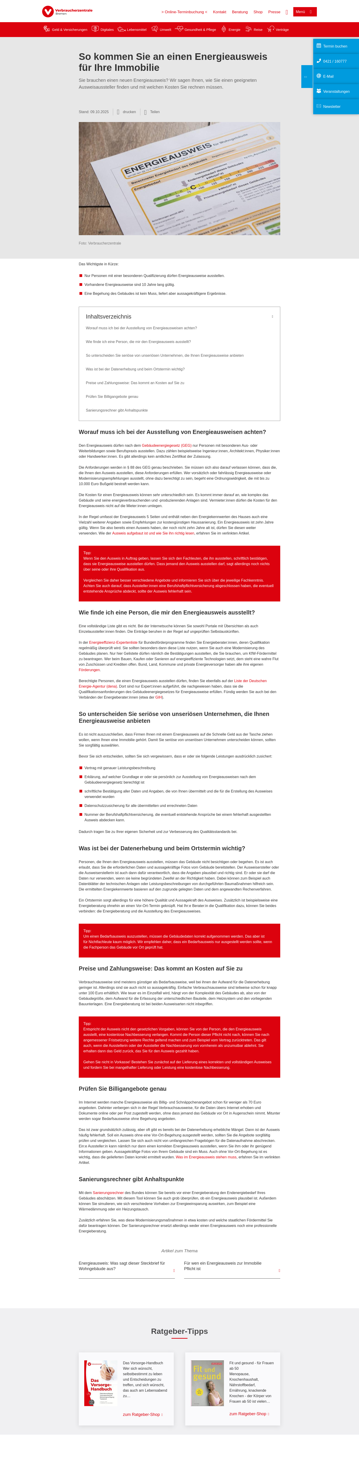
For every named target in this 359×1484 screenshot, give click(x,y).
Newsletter (332, 107)
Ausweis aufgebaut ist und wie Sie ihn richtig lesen (153, 533)
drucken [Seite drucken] (129, 112)
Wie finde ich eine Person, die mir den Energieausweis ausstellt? (138, 342)
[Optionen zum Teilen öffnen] (152, 112)
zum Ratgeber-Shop (141, 1414)
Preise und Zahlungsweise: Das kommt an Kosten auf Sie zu (135, 383)
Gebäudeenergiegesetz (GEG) (167, 445)
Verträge (282, 30)
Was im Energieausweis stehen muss (206, 1157)
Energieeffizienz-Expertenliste (113, 642)
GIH (158, 697)
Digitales (107, 30)
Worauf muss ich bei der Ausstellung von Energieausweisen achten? (141, 328)
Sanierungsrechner (108, 1193)
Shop (258, 12)
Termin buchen (335, 46)
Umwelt (165, 30)
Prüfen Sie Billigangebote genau (112, 397)
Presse (274, 12)
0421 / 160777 (335, 61)
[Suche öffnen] (287, 12)
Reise (258, 30)
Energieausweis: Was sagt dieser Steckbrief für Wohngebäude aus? (122, 1266)
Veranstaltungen (336, 91)
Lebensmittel (137, 30)
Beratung (240, 12)
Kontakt (219, 12)
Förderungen (89, 670)
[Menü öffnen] (305, 11)
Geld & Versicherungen (69, 30)
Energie (234, 30)
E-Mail (328, 76)
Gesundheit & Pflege (200, 30)
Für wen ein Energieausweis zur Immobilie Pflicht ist (222, 1266)
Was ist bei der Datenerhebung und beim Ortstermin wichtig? (135, 369)
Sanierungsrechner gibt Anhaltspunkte (117, 410)
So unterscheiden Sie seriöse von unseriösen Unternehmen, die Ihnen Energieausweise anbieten (165, 355)
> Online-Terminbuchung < (184, 12)
